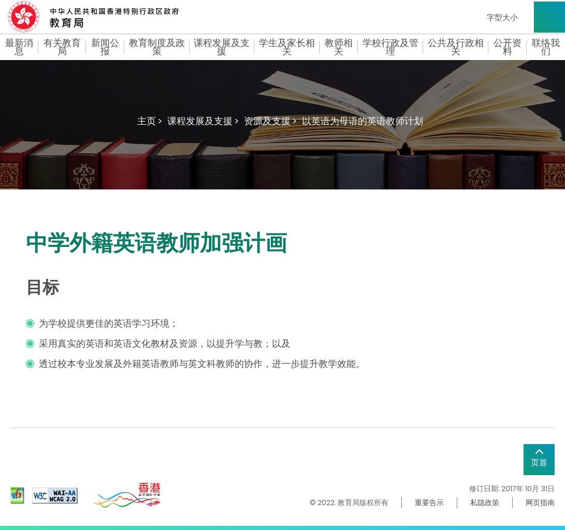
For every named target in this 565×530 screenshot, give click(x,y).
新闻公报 (105, 47)
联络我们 (546, 47)
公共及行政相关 (456, 47)
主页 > (149, 120)
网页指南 (540, 502)
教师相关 (339, 47)
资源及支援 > (270, 120)
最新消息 (19, 47)
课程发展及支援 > (203, 120)
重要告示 (429, 502)
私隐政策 (484, 502)
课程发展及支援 (222, 47)
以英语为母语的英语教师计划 (362, 120)
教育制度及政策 (157, 47)
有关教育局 (62, 47)
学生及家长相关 (287, 47)
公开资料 (507, 47)
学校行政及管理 (390, 47)
